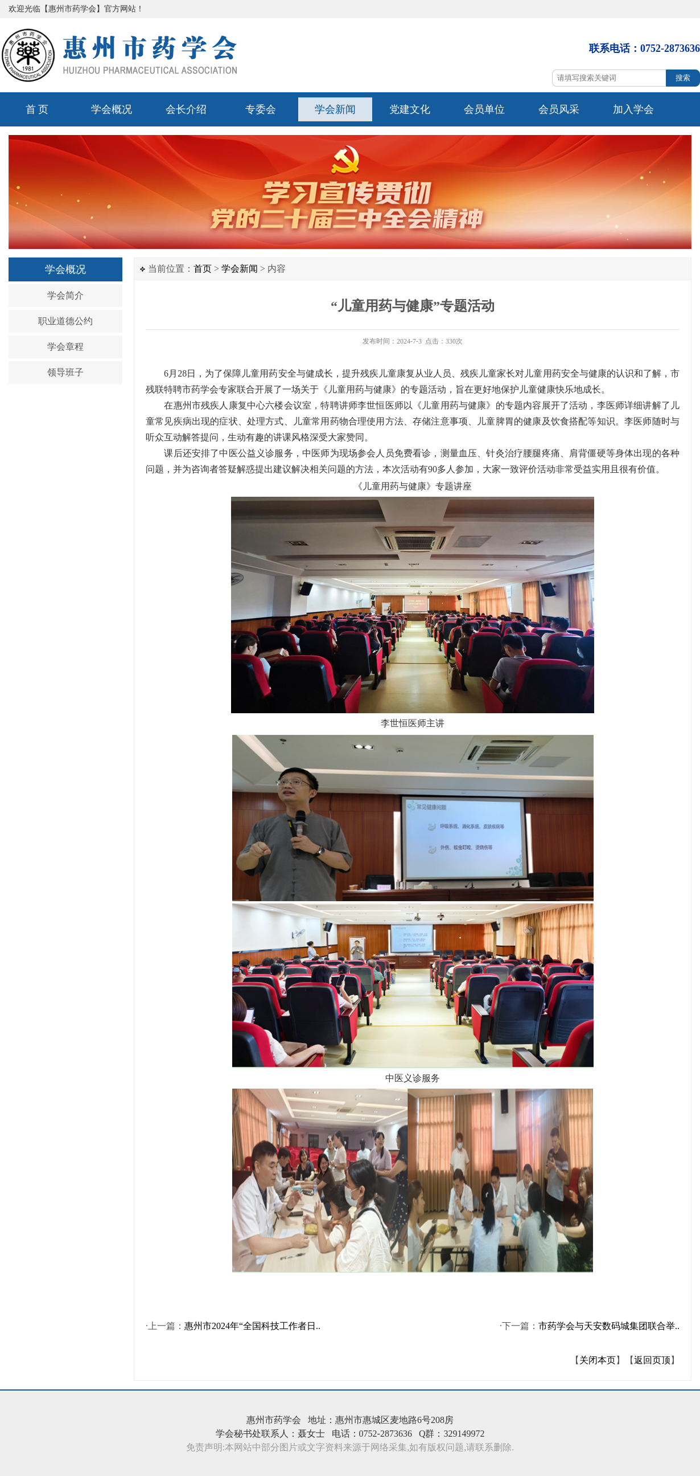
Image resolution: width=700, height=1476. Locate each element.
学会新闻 (335, 109)
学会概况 (111, 109)
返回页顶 (652, 1360)
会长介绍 (186, 109)
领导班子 (65, 372)
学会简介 (65, 295)
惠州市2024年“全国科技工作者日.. (252, 1326)
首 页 (37, 109)
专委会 (260, 109)
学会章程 (65, 346)
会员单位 (484, 109)
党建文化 (409, 109)
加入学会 (633, 109)
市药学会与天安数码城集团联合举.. (609, 1326)
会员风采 (558, 109)
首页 (202, 268)
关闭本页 (597, 1360)
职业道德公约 (65, 321)
